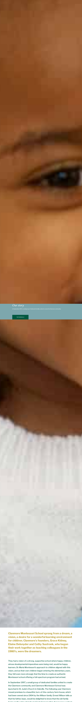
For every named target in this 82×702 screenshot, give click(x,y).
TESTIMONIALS (20, 317)
